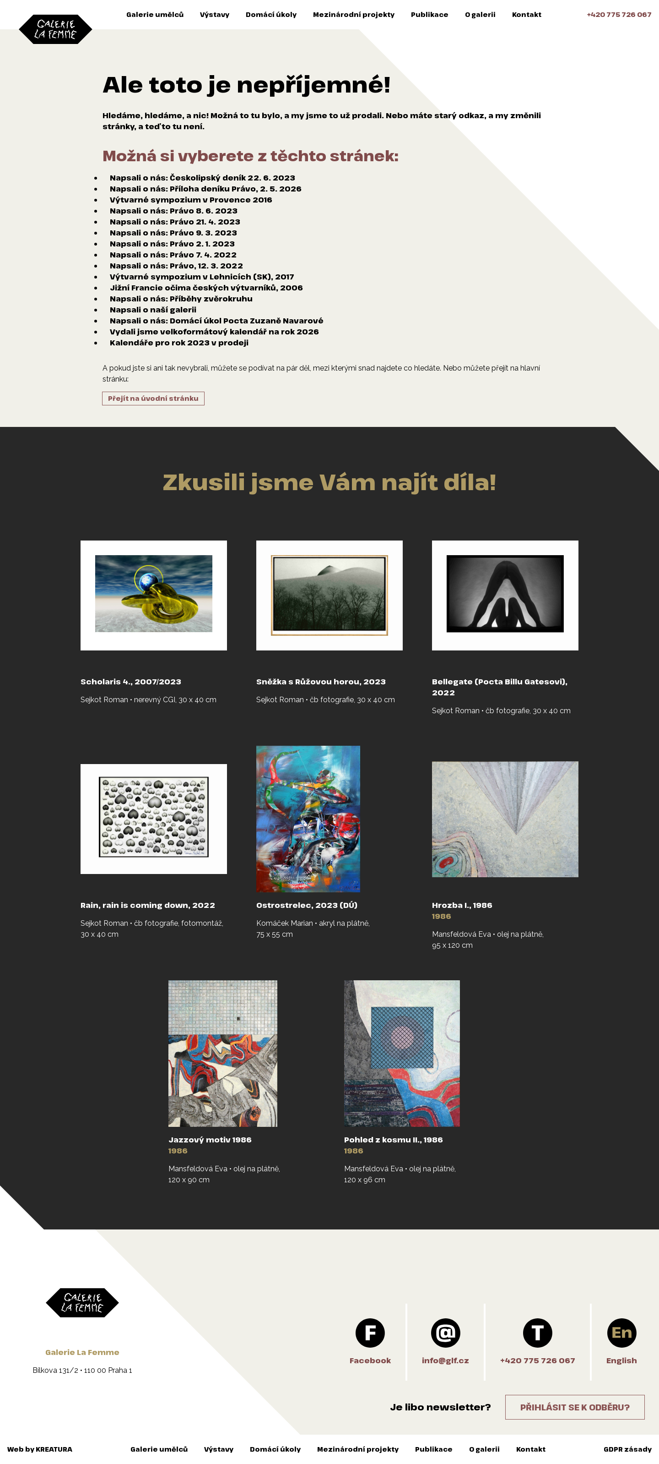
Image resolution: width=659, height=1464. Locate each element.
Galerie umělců (155, 14)
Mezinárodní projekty (353, 14)
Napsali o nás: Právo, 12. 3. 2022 (176, 266)
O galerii (480, 14)
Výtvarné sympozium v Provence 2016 (191, 200)
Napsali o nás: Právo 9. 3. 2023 (173, 233)
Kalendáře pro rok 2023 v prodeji (179, 343)
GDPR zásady (628, 1449)
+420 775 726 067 (619, 14)
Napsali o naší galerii (153, 310)
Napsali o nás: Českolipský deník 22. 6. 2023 (202, 178)
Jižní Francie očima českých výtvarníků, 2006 (206, 288)
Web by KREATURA (39, 1449)
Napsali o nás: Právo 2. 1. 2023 (172, 244)
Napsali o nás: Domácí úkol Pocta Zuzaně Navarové (217, 321)
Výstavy (214, 14)
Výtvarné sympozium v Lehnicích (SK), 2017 (202, 277)
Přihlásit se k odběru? (575, 1407)
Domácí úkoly (271, 14)
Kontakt (526, 14)
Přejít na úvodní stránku (153, 398)
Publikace (429, 14)
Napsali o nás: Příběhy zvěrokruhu (181, 299)
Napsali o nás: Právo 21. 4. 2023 (175, 222)
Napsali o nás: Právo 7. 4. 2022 (173, 255)
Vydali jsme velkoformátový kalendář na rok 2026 (214, 332)
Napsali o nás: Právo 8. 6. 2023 (174, 211)
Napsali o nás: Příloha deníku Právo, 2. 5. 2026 (206, 189)
